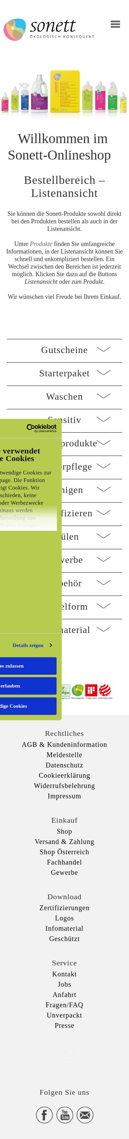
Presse (64, 1025)
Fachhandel (64, 862)
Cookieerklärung (64, 775)
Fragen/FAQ (65, 1005)
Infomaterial (64, 928)
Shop (64, 831)
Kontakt (64, 974)
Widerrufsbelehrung (64, 785)
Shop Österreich (64, 852)
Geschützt (64, 938)
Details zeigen (28, 645)
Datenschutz (65, 765)
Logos (64, 918)
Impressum (65, 796)
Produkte (41, 243)
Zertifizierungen (65, 908)
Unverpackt (64, 1015)
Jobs (65, 984)
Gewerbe (64, 872)
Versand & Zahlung (65, 841)
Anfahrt (64, 994)
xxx (65, 1052)
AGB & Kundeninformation (64, 744)
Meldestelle (64, 755)
